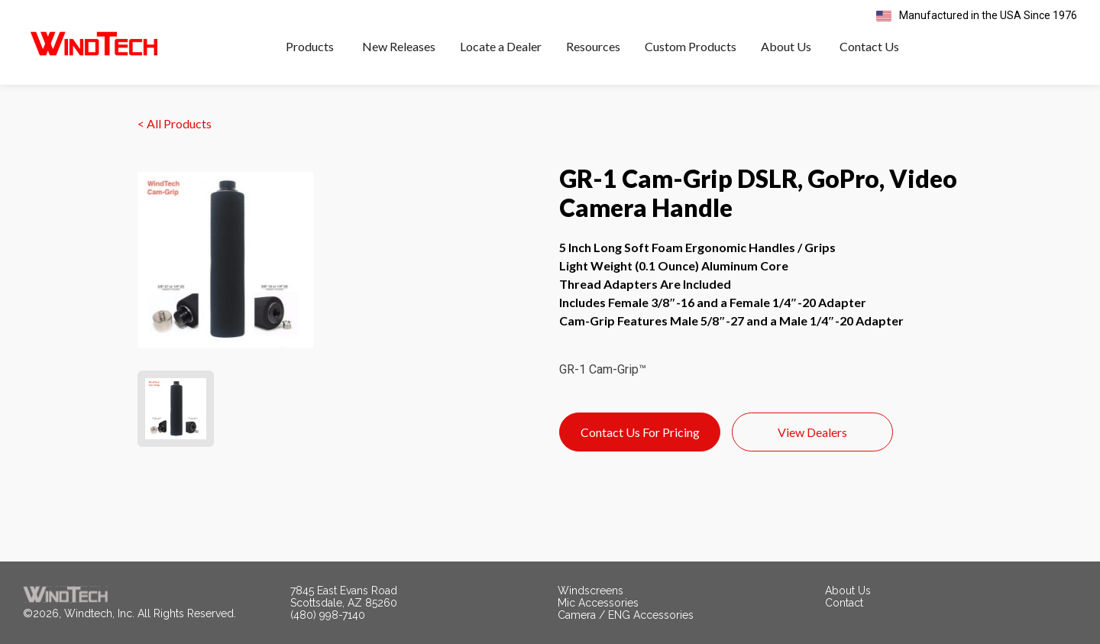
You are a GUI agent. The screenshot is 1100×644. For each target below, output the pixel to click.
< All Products (175, 123)
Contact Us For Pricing (640, 432)
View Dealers (812, 432)
